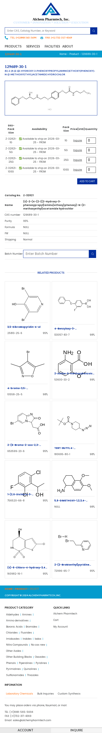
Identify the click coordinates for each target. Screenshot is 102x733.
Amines (27, 614)
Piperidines (26, 663)
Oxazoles (40, 657)
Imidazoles (13, 639)
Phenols (11, 663)
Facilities (52, 46)
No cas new (38, 645)
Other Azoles (13, 651)
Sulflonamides (15, 675)
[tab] (19, 693)
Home (63, 54)
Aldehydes (12, 614)
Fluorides (26, 632)
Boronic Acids (14, 626)
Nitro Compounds (17, 645)
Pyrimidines (13, 669)
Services (34, 46)
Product (74, 54)
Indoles (27, 639)
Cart (56, 620)
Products (14, 46)
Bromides (31, 626)
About (67, 46)
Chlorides (12, 632)
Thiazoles (32, 675)
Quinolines (30, 669)
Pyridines (41, 663)
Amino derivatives (17, 620)
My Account (60, 626)
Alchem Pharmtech (65, 613)
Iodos (38, 639)
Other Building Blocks (19, 657)
